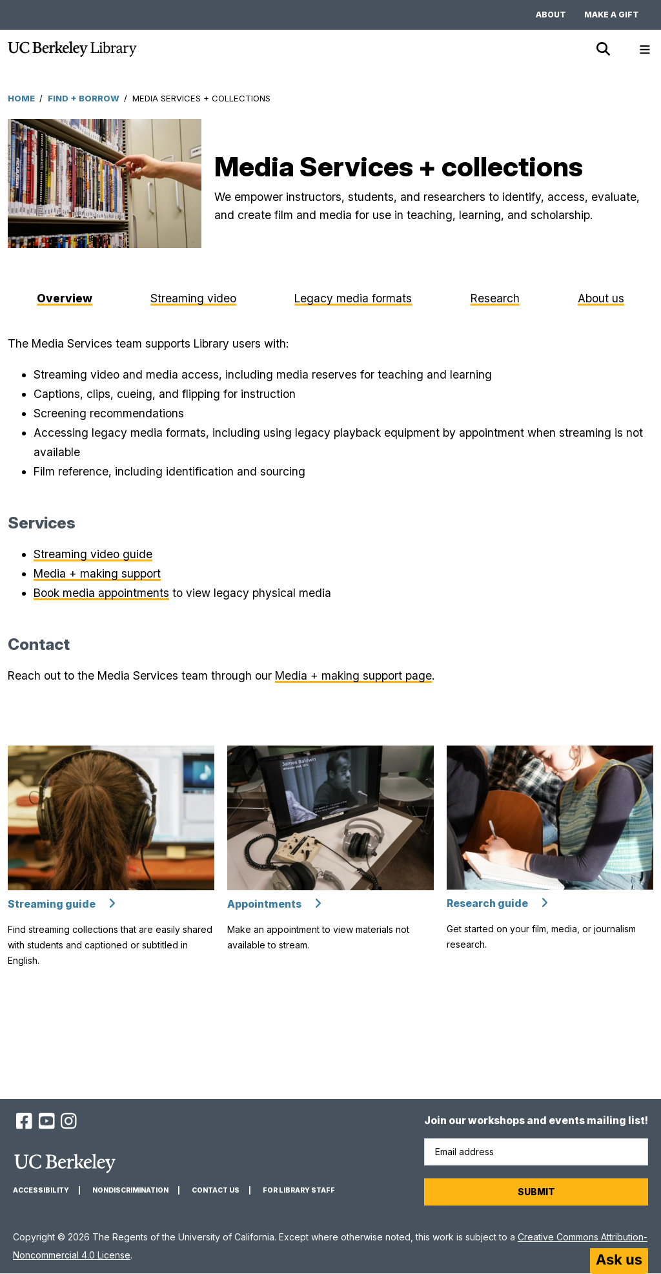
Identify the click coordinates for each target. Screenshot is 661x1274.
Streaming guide (52, 904)
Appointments (264, 904)
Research (495, 298)
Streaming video (193, 298)
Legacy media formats (353, 298)
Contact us (215, 1190)
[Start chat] (619, 1261)
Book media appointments (101, 593)
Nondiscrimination (130, 1190)
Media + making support (97, 573)
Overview (64, 298)
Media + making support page (353, 675)
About (551, 14)
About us (601, 298)
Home (21, 98)
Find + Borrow (83, 98)
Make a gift (611, 14)
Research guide (487, 903)
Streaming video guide (93, 554)
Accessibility (41, 1190)
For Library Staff (299, 1190)
